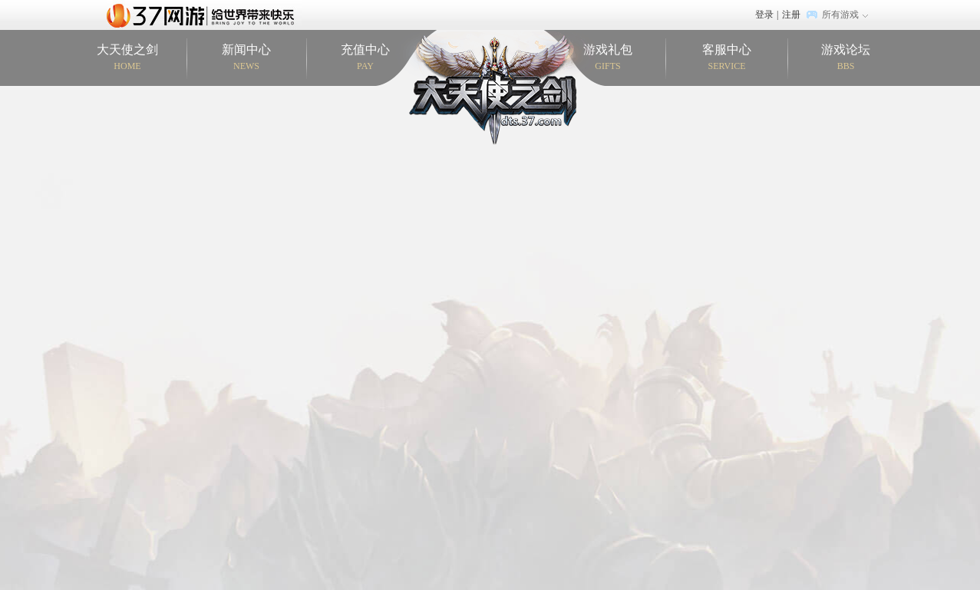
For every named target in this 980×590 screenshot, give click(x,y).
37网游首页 (204, 14)
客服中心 (727, 58)
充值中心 (365, 58)
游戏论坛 (846, 58)
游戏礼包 (608, 58)
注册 (791, 14)
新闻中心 (246, 58)
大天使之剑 (127, 58)
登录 (764, 14)
